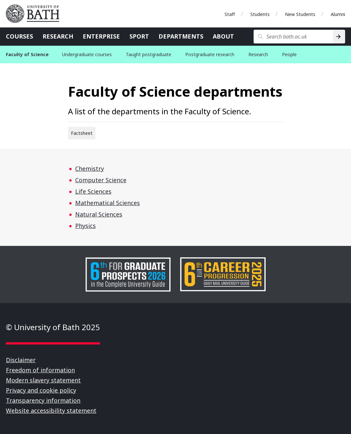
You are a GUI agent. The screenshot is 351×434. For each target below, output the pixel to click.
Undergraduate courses (87, 54)
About (223, 36)
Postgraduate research (209, 54)
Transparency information (43, 400)
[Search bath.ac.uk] (293, 36)
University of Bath (35, 14)
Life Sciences (93, 191)
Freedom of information (40, 370)
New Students (300, 14)
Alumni (338, 14)
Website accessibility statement (51, 410)
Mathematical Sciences (107, 203)
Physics (85, 226)
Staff (230, 14)
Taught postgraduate (148, 54)
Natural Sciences (98, 214)
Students (260, 14)
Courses (19, 36)
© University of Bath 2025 (53, 327)
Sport (139, 36)
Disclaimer (21, 360)
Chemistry (89, 168)
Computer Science (100, 180)
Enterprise (101, 36)
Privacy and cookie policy (41, 390)
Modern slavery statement (43, 380)
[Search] (339, 36)
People (289, 54)
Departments (181, 36)
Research (57, 36)
